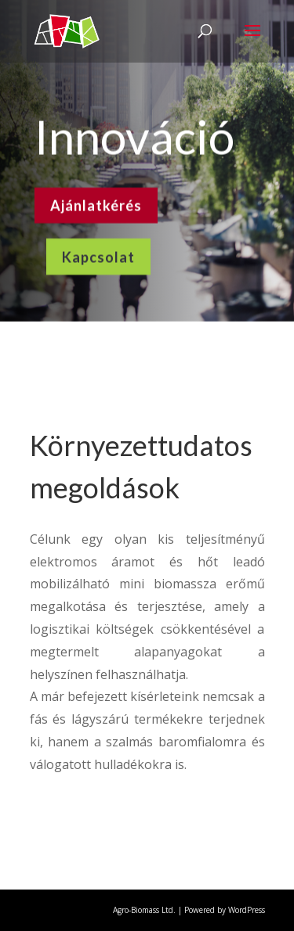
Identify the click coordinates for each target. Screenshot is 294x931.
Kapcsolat (98, 254)
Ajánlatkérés (96, 203)
